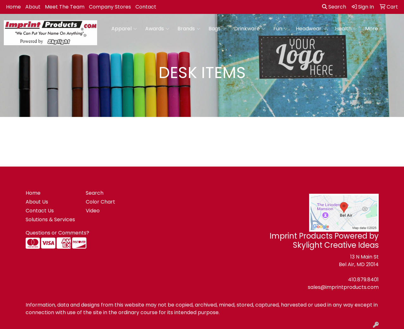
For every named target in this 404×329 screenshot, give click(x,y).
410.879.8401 (363, 279)
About (32, 6)
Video (93, 210)
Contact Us (40, 210)
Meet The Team (64, 6)
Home (13, 6)
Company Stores (110, 6)
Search (334, 6)
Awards (157, 29)
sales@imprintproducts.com (343, 287)
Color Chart (100, 201)
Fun (280, 29)
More (374, 29)
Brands (188, 29)
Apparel (124, 29)
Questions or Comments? (57, 232)
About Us (37, 201)
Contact (145, 6)
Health (346, 29)
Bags (217, 29)
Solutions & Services (50, 219)
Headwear (311, 29)
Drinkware (249, 29)
